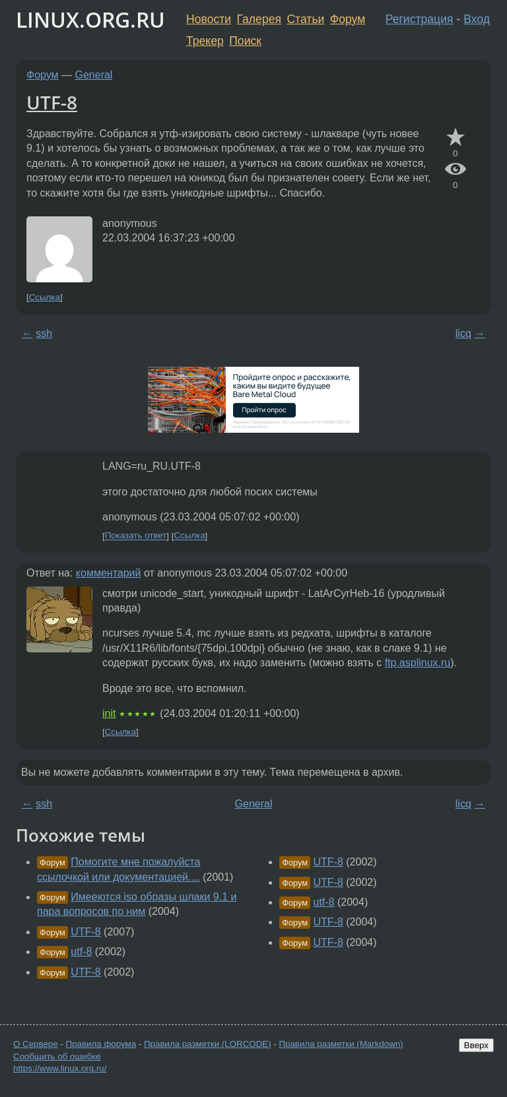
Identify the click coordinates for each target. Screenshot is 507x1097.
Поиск (245, 40)
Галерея (259, 19)
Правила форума (101, 1044)
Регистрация (420, 19)
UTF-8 (51, 102)
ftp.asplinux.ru (418, 662)
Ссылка (44, 297)
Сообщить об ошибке (57, 1056)
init (109, 713)
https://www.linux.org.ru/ (59, 1068)
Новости (208, 19)
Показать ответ (136, 536)
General (94, 74)
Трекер (205, 40)
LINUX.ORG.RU (90, 19)
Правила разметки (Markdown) (341, 1044)
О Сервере (35, 1044)
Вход (476, 19)
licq (463, 333)
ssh (44, 333)
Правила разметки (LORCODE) (207, 1044)
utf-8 (81, 951)
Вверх (476, 1045)
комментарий (108, 573)
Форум (347, 19)
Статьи (305, 19)
